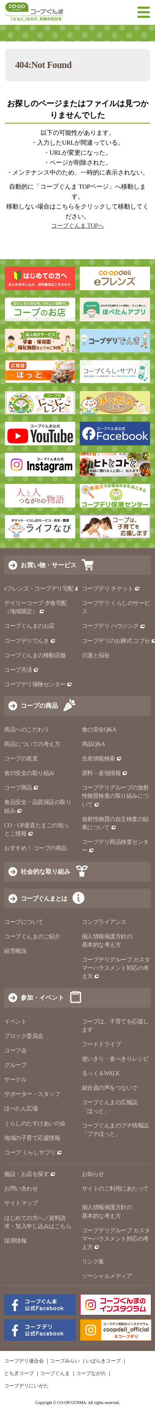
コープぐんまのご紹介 (32, 936)
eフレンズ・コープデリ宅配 (42, 588)
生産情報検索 (102, 759)
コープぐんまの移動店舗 (35, 655)
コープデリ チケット (111, 588)
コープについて (23, 922)
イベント (15, 1021)
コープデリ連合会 (24, 1361)
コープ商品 (21, 788)
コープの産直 (21, 759)
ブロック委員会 (23, 1036)
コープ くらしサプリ (33, 1152)
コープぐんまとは (44, 898)
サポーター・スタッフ (32, 1094)
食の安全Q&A (99, 729)
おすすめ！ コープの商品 (35, 848)
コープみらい (65, 1361)
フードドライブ (101, 1044)
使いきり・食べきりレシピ (115, 1059)
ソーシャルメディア (107, 1276)
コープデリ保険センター (38, 684)
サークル (15, 1079)
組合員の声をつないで (110, 1088)
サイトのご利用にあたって (115, 1189)
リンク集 (93, 1261)
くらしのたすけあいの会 (35, 1123)
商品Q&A (93, 744)
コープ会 (15, 1050)
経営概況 (15, 951)
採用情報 (15, 1241)
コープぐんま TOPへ (77, 226)
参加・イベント (42, 997)
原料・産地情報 (105, 773)
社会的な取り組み (45, 871)
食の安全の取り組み (29, 773)
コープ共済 (21, 670)
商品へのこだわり (26, 729)
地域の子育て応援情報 (32, 1138)
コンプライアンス (104, 922)
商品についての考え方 (32, 744)
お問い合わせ (21, 1189)
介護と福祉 (96, 655)
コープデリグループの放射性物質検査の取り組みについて (115, 796)
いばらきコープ (103, 1361)
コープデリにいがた (26, 1386)
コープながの (91, 1373)
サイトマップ (21, 1203)
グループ (15, 1065)
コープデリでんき (30, 641)
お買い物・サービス (48, 564)
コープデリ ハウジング (114, 626)
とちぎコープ (19, 1373)
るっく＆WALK (101, 1073)
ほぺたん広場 (21, 1108)
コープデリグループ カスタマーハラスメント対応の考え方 (116, 968)
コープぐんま (55, 1373)
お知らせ (93, 1174)
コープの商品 (39, 705)
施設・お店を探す (30, 1174)
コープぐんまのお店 (29, 626)
